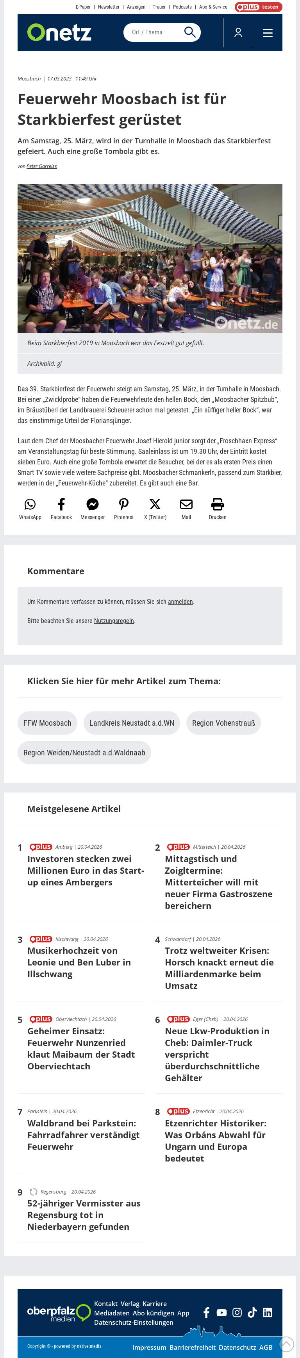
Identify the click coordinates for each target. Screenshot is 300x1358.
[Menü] (267, 32)
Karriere (155, 1303)
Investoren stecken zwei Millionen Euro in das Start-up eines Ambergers (85, 870)
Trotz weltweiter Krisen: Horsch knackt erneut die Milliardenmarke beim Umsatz (219, 967)
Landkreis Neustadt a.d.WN (131, 723)
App (183, 1313)
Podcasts (182, 7)
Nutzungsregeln (114, 621)
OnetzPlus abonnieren (257, 7)
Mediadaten (112, 1313)
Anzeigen (136, 7)
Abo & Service (213, 7)
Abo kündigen (153, 1313)
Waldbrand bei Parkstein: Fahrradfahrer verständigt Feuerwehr (83, 1134)
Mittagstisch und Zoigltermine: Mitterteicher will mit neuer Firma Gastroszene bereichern (219, 882)
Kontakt (106, 1303)
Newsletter (109, 7)
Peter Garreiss (42, 166)
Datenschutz (237, 1347)
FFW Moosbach (47, 723)
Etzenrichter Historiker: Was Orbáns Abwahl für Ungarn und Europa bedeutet (215, 1140)
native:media (89, 1346)
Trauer (159, 7)
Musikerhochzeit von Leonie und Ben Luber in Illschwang (79, 962)
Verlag (130, 1303)
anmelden (180, 601)
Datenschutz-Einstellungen (133, 1322)
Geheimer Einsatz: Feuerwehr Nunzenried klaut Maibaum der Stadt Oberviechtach (81, 1048)
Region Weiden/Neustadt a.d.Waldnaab (84, 752)
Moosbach (29, 78)
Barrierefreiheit (193, 1347)
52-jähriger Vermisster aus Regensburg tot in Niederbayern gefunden (84, 1214)
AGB (266, 1347)
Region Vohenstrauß (223, 723)
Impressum (149, 1347)
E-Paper (83, 7)
